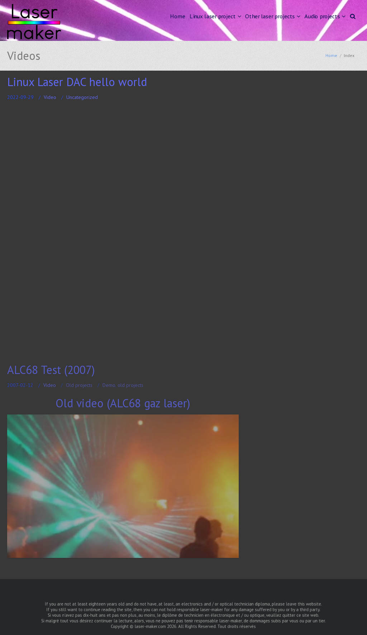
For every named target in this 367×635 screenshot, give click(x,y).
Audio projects (322, 16)
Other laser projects (270, 16)
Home (177, 16)
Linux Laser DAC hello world (77, 81)
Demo (109, 385)
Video (50, 97)
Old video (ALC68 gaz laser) (123, 403)
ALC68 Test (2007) (51, 369)
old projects (130, 385)
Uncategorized (82, 97)
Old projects (79, 385)
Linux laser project (212, 16)
